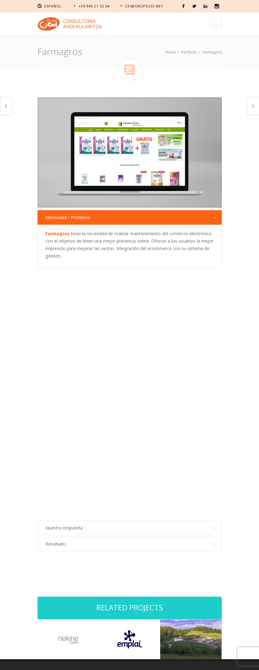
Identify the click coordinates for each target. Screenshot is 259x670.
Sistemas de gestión (158, 443)
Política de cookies (119, 660)
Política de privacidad (170, 660)
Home (170, 52)
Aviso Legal (78, 660)
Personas (148, 469)
